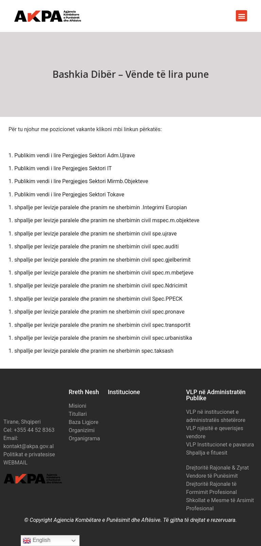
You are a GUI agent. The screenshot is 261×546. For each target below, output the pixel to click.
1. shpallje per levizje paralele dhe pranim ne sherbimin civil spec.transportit (99, 325)
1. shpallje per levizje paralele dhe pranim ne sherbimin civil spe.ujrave (92, 233)
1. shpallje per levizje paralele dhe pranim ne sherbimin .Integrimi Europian (97, 207)
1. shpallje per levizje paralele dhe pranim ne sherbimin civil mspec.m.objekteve (103, 220)
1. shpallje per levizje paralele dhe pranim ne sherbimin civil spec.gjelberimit (99, 260)
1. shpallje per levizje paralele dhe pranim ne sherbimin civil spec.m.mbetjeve (100, 272)
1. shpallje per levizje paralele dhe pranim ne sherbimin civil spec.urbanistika (100, 338)
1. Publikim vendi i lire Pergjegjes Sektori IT (60, 168)
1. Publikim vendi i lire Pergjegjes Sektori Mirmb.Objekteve (78, 181)
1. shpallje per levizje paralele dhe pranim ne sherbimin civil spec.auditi (93, 246)
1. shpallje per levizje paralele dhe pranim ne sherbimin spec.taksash (90, 351)
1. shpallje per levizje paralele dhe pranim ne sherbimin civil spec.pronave (96, 312)
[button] (241, 15)
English (36, 540)
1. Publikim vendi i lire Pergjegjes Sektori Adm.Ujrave (71, 155)
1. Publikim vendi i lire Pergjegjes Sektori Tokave (66, 194)
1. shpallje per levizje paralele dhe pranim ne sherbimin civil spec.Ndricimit (97, 285)
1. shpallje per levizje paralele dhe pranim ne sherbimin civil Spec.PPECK (95, 299)
